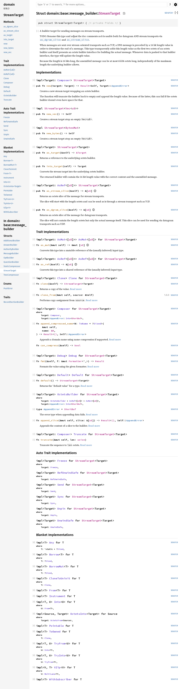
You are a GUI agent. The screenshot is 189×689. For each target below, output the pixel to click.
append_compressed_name (57, 323)
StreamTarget (109, 13)
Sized (97, 323)
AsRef (61, 185)
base (64, 13)
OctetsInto (78, 613)
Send (60, 484)
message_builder (83, 13)
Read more (76, 289)
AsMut (61, 239)
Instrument (57, 596)
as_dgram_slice (57, 209)
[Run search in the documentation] (101, 4)
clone (44, 283)
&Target (81, 152)
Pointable (56, 625)
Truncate (80, 434)
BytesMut (71, 127)
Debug (61, 355)
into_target (55, 166)
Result (84, 85)
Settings (175, 4)
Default (63, 375)
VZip (57, 667)
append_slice (49, 420)
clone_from (48, 294)
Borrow (54, 554)
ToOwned (55, 631)
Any (51, 542)
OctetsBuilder (67, 394)
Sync (60, 496)
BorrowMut (56, 566)
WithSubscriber (60, 679)
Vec (67, 108)
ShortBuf (76, 318)
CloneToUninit (59, 578)
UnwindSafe (65, 520)
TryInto (59, 655)
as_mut (45, 245)
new (49, 85)
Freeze (62, 460)
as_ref (45, 264)
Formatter (75, 361)
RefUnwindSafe (67, 472)
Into (68, 318)
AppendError (119, 85)
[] (176, 12)
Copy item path (124, 13)
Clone (61, 278)
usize (81, 439)
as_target (53, 152)
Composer (63, 80)
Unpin (61, 508)
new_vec (52, 113)
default (46, 380)
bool (77, 345)
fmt (43, 361)
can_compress (49, 345)
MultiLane (49, 674)
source (169, 12)
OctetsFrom (56, 620)
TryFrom (59, 643)
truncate (46, 439)
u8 (73, 108)
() (55, 334)
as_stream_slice (58, 190)
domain (53, 13)
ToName (83, 323)
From (52, 590)
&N (52, 330)
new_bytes (53, 133)
